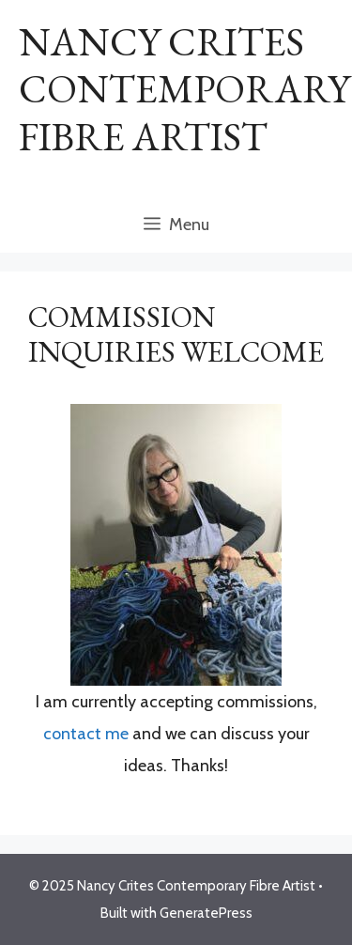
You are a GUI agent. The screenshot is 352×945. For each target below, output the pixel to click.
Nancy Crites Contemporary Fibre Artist (184, 89)
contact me (86, 733)
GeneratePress (206, 913)
